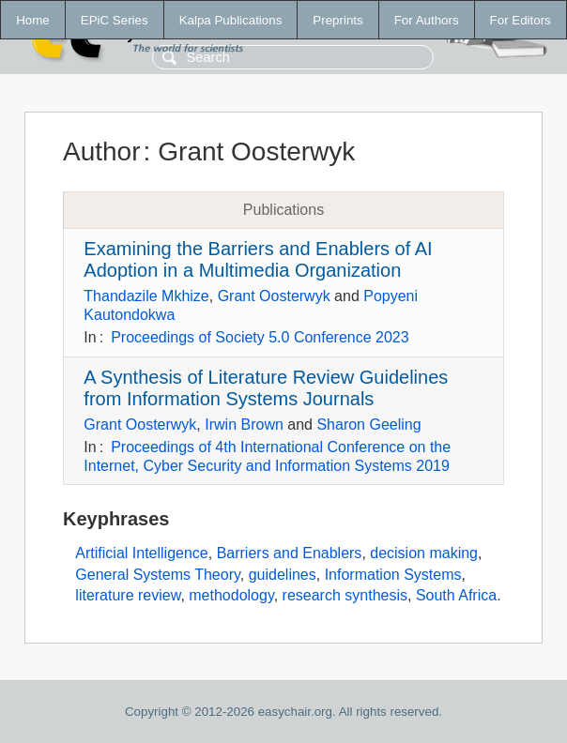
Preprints (337, 20)
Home (33, 20)
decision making (424, 553)
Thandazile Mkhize (146, 296)
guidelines (282, 575)
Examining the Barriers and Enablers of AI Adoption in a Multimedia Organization (258, 259)
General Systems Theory (157, 575)
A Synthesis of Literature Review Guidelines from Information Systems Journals (266, 388)
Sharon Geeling (368, 424)
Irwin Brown (244, 424)
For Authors (426, 20)
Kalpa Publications (231, 20)
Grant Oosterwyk (274, 296)
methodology (231, 595)
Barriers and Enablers (289, 553)
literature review (127, 595)
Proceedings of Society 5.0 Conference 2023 (260, 337)
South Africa (456, 595)
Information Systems (393, 575)
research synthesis (345, 595)
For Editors (520, 20)
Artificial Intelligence (141, 553)
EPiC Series (114, 20)
